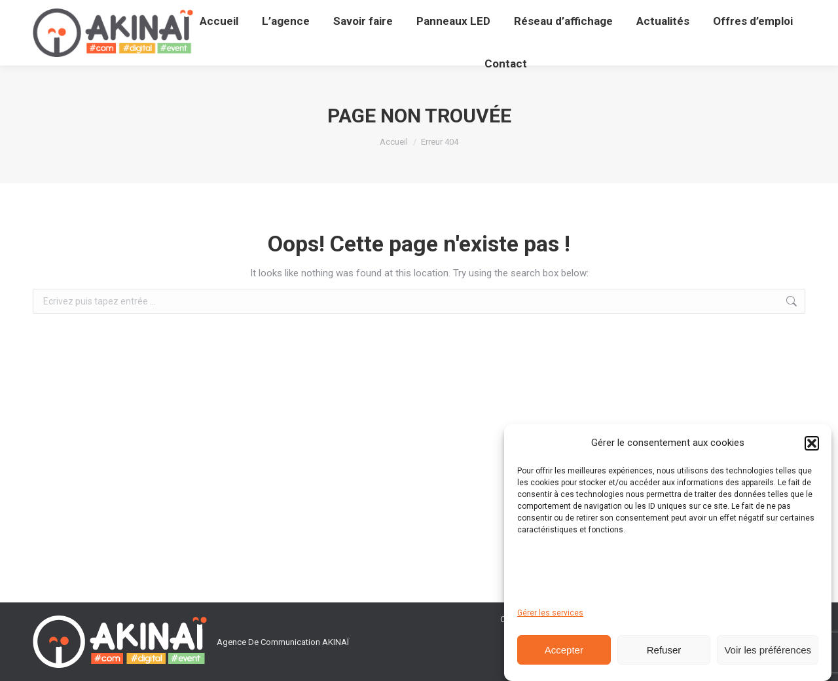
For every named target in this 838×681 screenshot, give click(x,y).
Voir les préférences (767, 649)
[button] (811, 443)
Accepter (564, 649)
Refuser (664, 649)
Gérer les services (550, 612)
